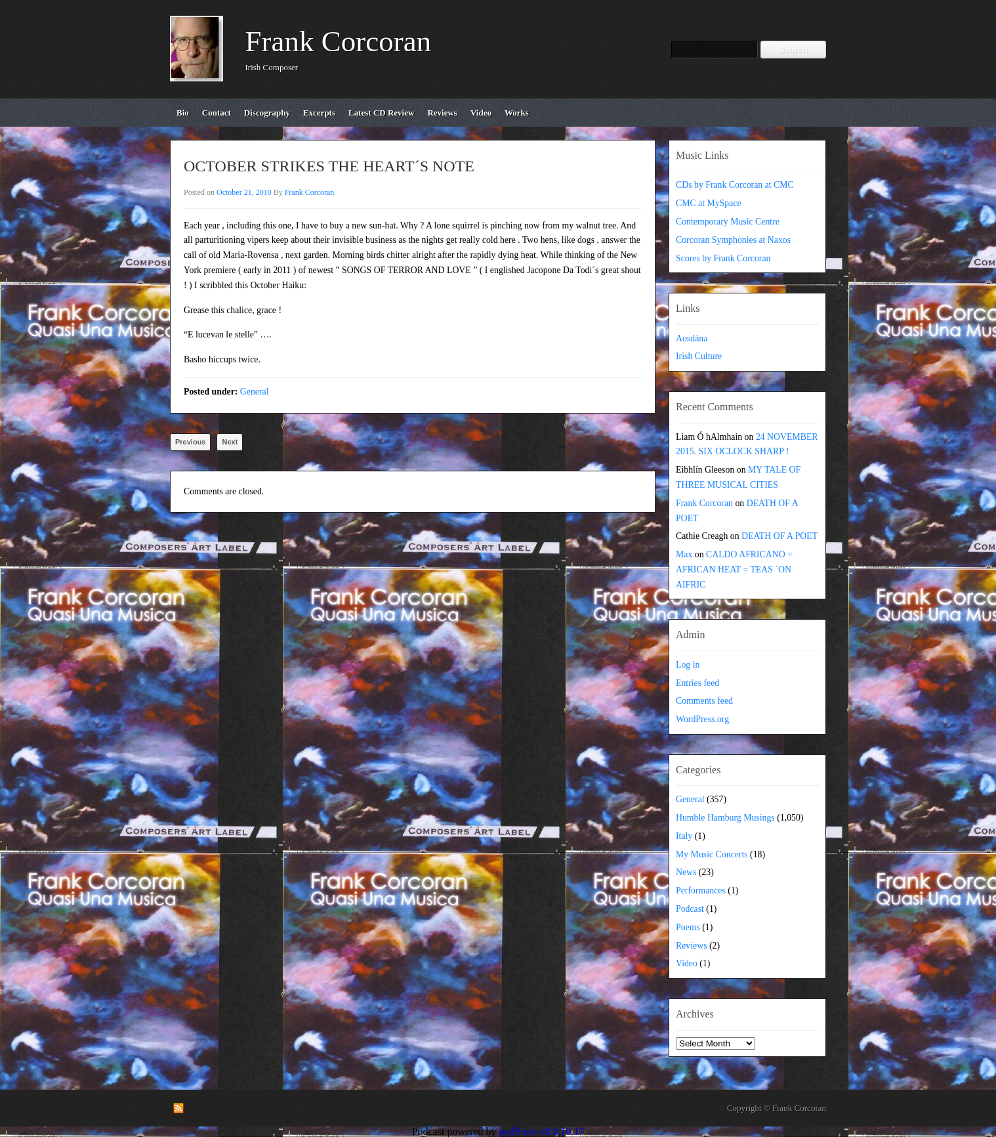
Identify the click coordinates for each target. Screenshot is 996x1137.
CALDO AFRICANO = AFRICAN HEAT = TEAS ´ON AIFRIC (734, 569)
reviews (442, 113)
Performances (701, 890)
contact (216, 113)
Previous (190, 442)
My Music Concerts (712, 854)
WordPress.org (702, 719)
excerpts (319, 113)
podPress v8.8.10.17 (542, 1131)
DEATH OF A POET (779, 536)
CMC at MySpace (708, 203)
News (686, 872)
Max (684, 554)
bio (182, 113)
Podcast (690, 909)
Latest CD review (381, 113)
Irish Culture (699, 356)
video (480, 113)
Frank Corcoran (338, 41)
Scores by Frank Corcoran (723, 258)
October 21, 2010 (244, 192)
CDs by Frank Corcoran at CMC (735, 185)
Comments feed (704, 701)
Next (230, 442)
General (254, 392)
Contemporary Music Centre (727, 221)
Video (686, 963)
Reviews (691, 946)
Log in (687, 665)
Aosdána (691, 338)
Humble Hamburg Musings (725, 818)
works (517, 113)
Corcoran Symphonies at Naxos (733, 240)
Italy (684, 836)
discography (267, 113)
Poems (688, 927)
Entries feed (697, 683)
